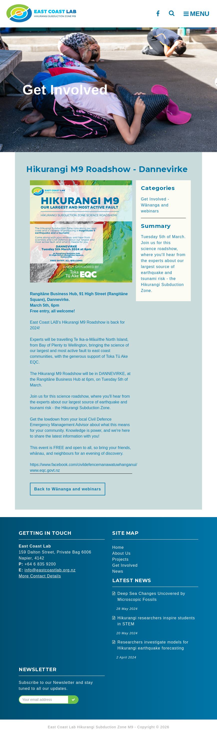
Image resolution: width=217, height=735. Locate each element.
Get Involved (125, 565)
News (117, 571)
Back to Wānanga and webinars (67, 489)
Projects (120, 559)
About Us (121, 553)
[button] (73, 699)
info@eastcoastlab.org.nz (50, 570)
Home (118, 547)
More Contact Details (40, 576)
